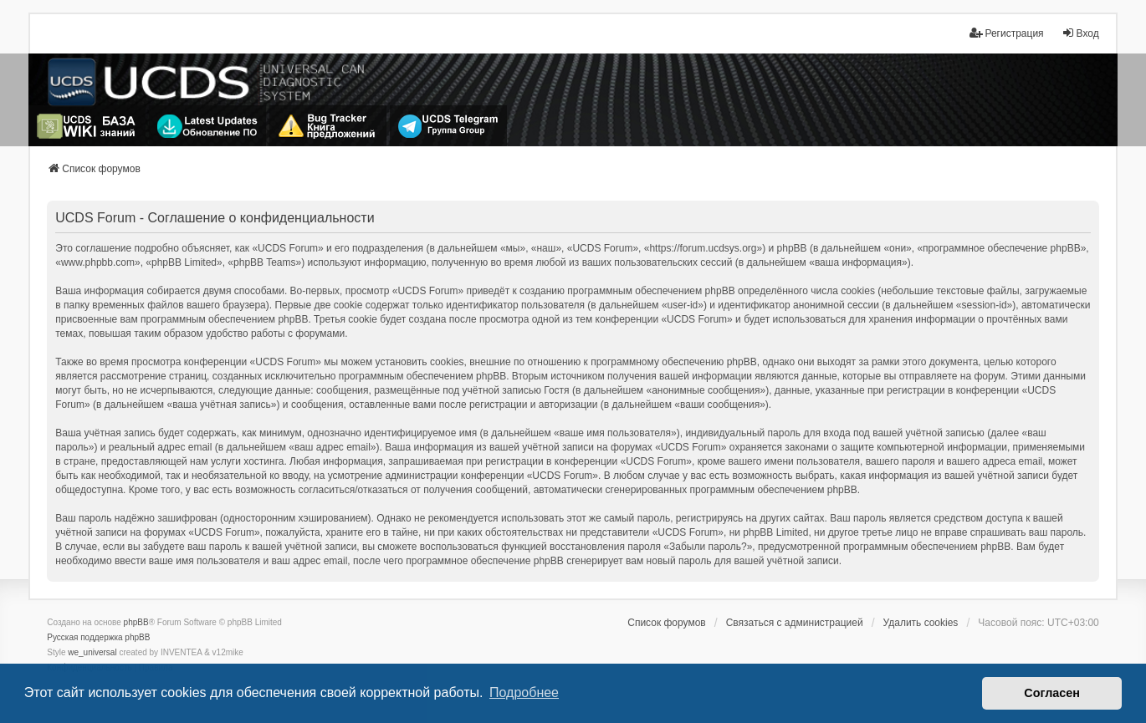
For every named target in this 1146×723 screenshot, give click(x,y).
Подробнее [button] (524, 692)
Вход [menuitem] (1080, 33)
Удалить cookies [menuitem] (921, 623)
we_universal (92, 652)
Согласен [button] (1052, 693)
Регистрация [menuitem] (1006, 33)
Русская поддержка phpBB (98, 637)
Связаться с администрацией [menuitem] (794, 623)
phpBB (136, 622)
